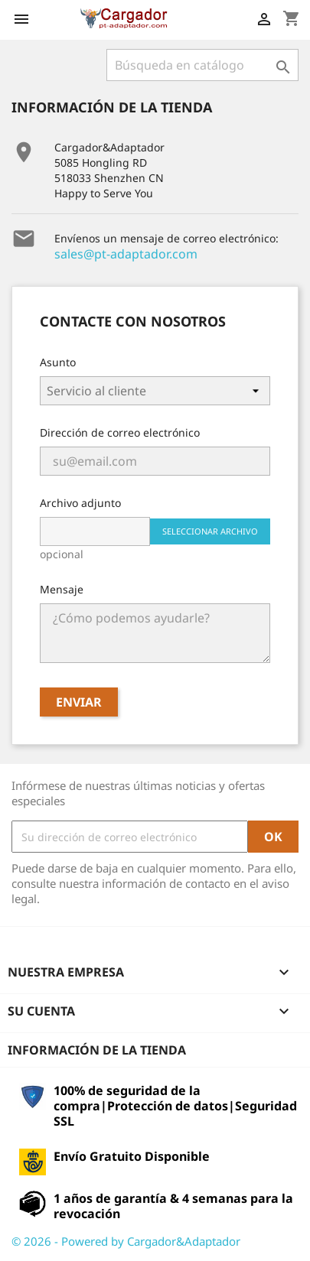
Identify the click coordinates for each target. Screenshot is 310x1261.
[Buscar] (202, 65)
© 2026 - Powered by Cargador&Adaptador (125, 1241)
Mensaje (61, 589)
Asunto (58, 362)
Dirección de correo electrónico (120, 432)
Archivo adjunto (80, 503)
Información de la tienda (97, 1050)
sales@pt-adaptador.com (125, 253)
